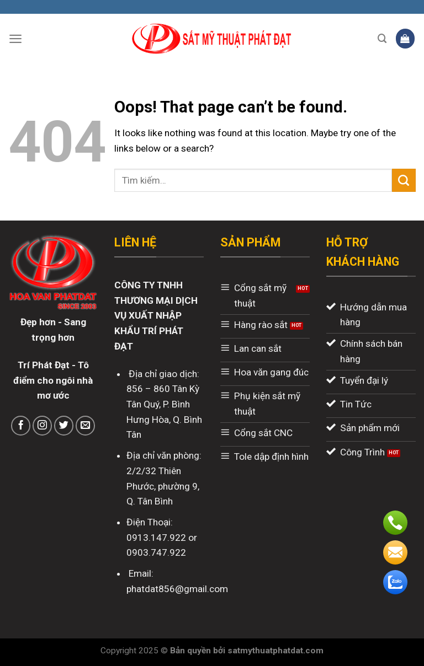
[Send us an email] (86, 426)
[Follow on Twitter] (64, 426)
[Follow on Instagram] (42, 426)
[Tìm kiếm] (382, 39)
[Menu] (15, 38)
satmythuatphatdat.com (275, 651)
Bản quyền (191, 651)
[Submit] (404, 180)
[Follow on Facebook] (21, 426)
